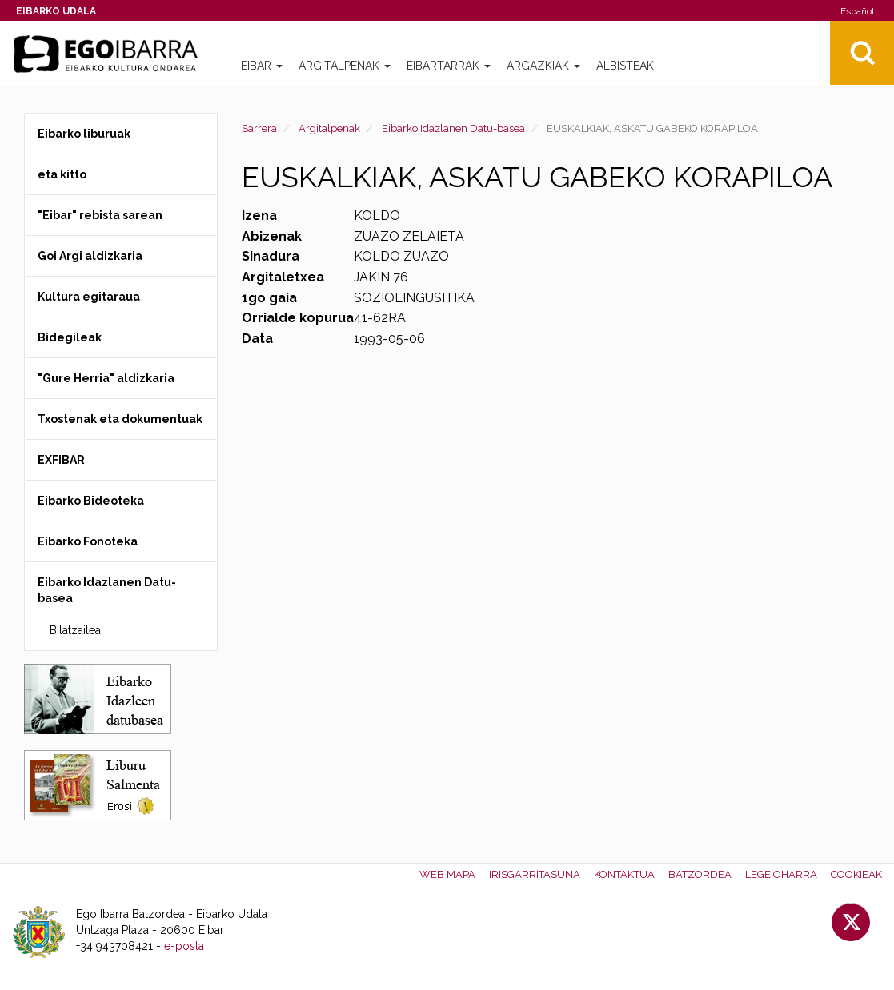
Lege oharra (781, 874)
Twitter (851, 922)
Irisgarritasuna (534, 874)
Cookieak (856, 874)
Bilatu (862, 53)
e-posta (184, 946)
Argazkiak (543, 65)
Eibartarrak (449, 65)
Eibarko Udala (56, 11)
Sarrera (259, 128)
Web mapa (447, 874)
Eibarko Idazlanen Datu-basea (453, 128)
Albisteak (625, 65)
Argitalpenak (345, 65)
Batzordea (700, 874)
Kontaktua (624, 874)
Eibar (262, 65)
